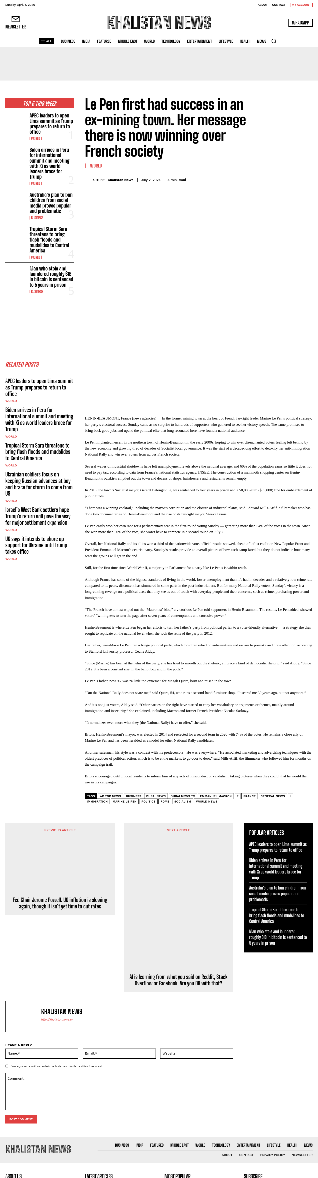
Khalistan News (121, 180)
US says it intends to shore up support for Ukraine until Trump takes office (36, 546)
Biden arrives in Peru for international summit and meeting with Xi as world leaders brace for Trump (50, 163)
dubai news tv (183, 696)
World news (206, 702)
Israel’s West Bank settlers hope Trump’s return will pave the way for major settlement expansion (37, 517)
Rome (164, 702)
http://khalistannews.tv (57, 920)
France (249, 696)
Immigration (97, 702)
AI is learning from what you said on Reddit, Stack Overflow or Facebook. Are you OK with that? (179, 880)
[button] (273, 41)
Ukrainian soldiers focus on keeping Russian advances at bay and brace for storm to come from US (39, 485)
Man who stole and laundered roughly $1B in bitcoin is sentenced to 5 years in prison (51, 277)
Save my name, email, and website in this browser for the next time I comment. (56, 966)
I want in (278, 1105)
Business (37, 218)
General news (273, 696)
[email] (278, 1092)
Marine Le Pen (125, 702)
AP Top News (110, 696)
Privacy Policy (285, 1116)
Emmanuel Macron (216, 696)
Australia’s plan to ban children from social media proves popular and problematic (51, 203)
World (35, 138)
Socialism (182, 702)
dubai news (156, 696)
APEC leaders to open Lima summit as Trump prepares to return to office (51, 124)
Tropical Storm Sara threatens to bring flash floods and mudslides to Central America (49, 240)
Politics (149, 702)
